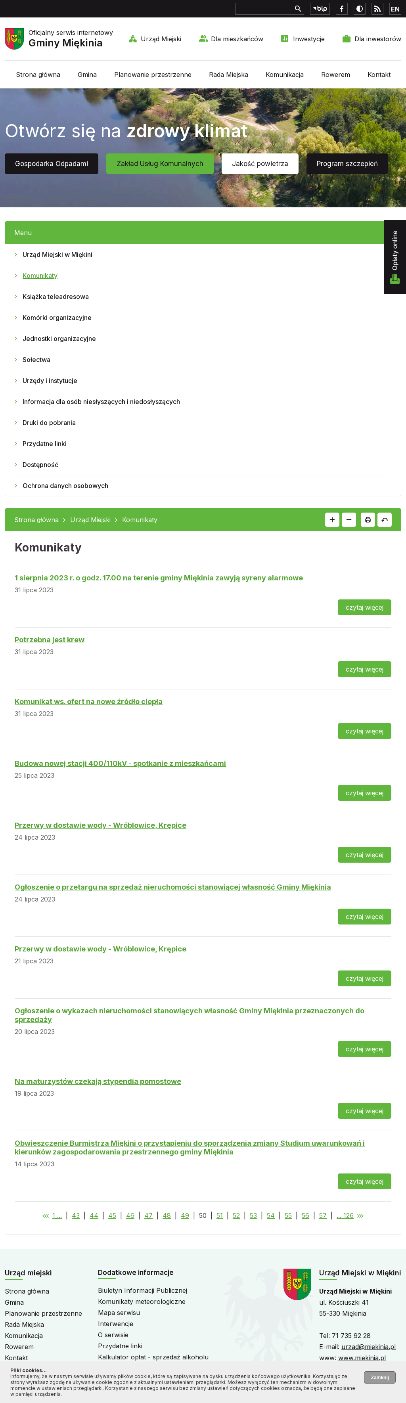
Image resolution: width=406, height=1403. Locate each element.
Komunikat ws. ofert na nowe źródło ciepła (89, 701)
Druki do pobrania (49, 423)
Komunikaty (40, 275)
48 (167, 1215)
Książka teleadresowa (56, 297)
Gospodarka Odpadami (51, 164)
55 (288, 1215)
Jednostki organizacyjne (59, 339)
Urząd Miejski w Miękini (57, 254)
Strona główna (38, 74)
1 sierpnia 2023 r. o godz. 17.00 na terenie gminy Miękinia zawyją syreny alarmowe (159, 578)
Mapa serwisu (119, 1313)
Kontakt (379, 74)
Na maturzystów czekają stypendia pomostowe (98, 1081)
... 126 (345, 1215)
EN (395, 9)
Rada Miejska (228, 74)
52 (236, 1215)
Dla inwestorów (377, 39)
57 (323, 1215)
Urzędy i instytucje (50, 381)
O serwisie (113, 1335)
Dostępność (40, 465)
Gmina (87, 74)
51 (219, 1215)
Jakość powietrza (260, 164)
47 (148, 1215)
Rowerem (335, 74)
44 (94, 1215)
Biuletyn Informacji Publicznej (142, 1290)
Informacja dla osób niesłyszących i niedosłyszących (101, 402)
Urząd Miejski (161, 39)
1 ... (57, 1215)
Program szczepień (347, 164)
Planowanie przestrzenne (153, 74)
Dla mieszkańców (237, 39)
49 (185, 1215)
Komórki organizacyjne (57, 318)
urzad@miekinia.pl (368, 1347)
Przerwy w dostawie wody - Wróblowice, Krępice (100, 825)
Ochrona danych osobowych (65, 486)
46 (130, 1215)
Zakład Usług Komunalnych (160, 164)
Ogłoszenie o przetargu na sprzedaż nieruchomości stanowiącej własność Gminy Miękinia (173, 887)
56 (305, 1215)
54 (271, 1215)
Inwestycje (309, 39)
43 (76, 1215)
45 (112, 1215)
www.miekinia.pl (362, 1358)
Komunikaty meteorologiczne (142, 1301)
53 (253, 1215)
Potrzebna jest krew (49, 639)
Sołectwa (36, 360)
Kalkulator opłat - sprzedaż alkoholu (153, 1357)
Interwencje (115, 1324)
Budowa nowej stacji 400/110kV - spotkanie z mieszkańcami (120, 763)
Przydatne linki (45, 444)
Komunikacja (285, 74)
